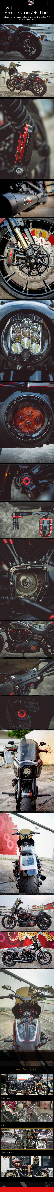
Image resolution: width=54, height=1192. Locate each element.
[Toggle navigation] (50, 3)
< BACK (7, 8)
